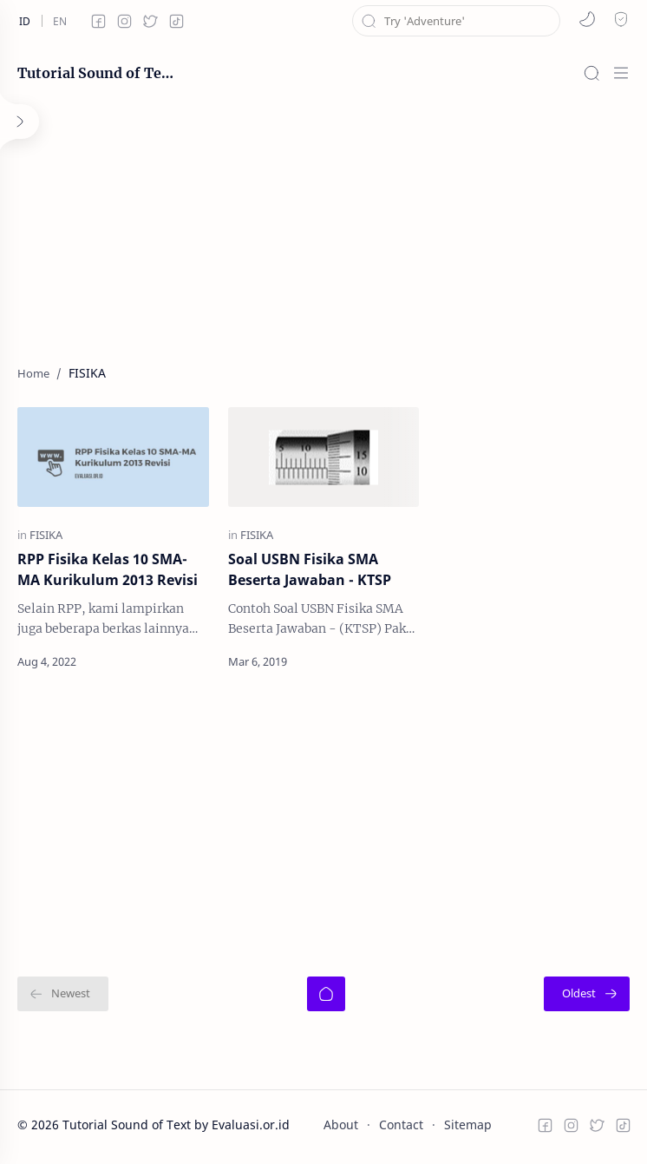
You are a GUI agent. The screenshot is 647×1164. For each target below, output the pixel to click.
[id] (24, 21)
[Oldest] (587, 994)
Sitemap (468, 1124)
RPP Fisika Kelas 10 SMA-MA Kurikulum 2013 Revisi (107, 569)
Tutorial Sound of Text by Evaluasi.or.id (95, 73)
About (341, 1124)
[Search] (591, 73)
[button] (587, 19)
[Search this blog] (456, 20)
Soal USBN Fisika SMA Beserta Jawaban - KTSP (309, 569)
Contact (401, 1124)
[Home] (326, 994)
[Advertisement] (323, 225)
